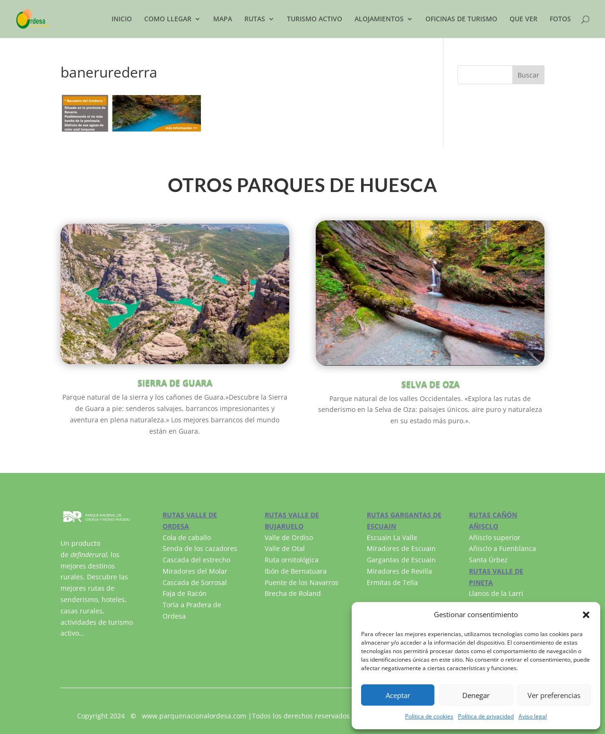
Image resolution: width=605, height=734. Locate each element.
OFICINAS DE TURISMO (461, 19)
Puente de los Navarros (301, 582)
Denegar (476, 695)
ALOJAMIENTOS (379, 19)
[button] (586, 615)
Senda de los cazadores (200, 548)
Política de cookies (429, 716)
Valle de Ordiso (289, 537)
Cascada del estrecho (196, 559)
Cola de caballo (187, 537)
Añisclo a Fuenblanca (502, 548)
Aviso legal (533, 716)
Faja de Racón (185, 593)
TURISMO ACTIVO (314, 19)
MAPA (222, 19)
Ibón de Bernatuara (296, 571)
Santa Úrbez (488, 559)
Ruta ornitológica (292, 559)
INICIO (122, 19)
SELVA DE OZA (430, 384)
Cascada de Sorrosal (195, 582)
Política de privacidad (486, 716)
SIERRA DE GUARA (175, 382)
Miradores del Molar (195, 571)
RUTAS (254, 19)
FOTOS (560, 19)
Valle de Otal (285, 548)
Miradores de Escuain (401, 548)
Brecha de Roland (293, 593)
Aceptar (398, 695)
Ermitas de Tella (392, 582)
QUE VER (523, 19)
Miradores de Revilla (399, 571)
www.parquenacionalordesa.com (194, 715)
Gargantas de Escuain (401, 559)
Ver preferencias (553, 695)
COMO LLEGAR (167, 19)
